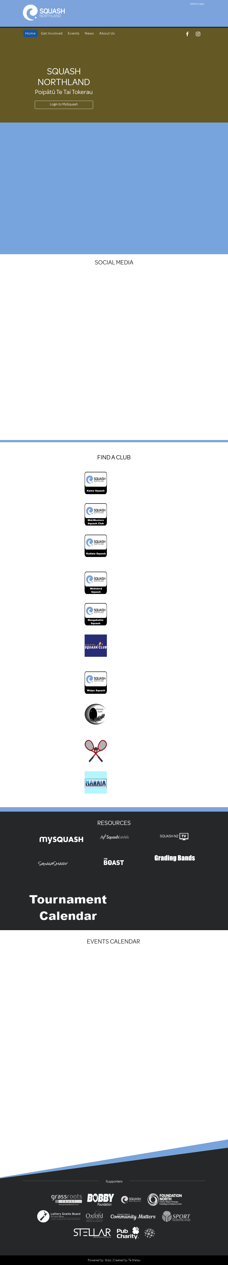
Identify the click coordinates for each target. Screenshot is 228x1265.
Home (30, 33)
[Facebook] (187, 34)
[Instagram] (198, 34)
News (89, 33)
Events (73, 33)
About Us (107, 33)
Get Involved (52, 33)
